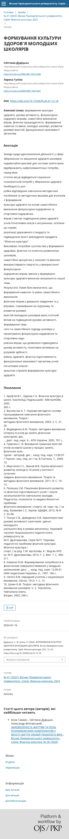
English (10, 762)
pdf (11, 607)
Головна (8, 12)
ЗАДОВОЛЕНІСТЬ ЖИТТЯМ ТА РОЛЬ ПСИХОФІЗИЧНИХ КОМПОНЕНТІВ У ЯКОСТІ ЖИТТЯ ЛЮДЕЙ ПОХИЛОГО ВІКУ (37, 730)
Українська (13, 767)
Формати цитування (17, 659)
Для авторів (12, 795)
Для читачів (12, 789)
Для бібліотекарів (16, 800)
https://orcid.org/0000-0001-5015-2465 (22, 74)
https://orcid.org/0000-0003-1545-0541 (22, 91)
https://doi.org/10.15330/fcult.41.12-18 (34, 101)
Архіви (22, 12)
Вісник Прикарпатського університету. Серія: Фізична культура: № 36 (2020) (35, 740)
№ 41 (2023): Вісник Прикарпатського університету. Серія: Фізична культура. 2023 (33, 17)
